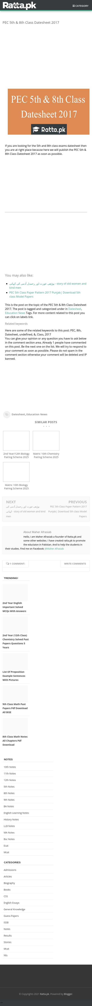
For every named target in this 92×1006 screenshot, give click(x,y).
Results (8, 937)
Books (7, 891)
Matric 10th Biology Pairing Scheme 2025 (16, 488)
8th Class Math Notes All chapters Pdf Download (15, 742)
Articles (8, 878)
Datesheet (74, 309)
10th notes (10, 768)
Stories (7, 943)
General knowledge (14, 910)
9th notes (9, 801)
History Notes (11, 821)
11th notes (10, 775)
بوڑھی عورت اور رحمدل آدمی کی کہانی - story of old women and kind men (25, 512)
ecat (6, 847)
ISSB (6, 924)
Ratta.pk (44, 995)
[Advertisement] (46, 50)
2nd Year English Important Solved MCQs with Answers (14, 608)
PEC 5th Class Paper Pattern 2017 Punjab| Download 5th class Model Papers (67, 512)
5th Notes (9, 788)
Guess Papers (11, 917)
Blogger (68, 995)
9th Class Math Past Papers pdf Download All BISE (15, 709)
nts (5, 956)
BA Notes (9, 807)
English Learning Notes (16, 814)
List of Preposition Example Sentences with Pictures (14, 677)
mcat (6, 853)
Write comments (75, 565)
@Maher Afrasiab (54, 550)
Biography (9, 884)
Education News (15, 313)
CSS (6, 897)
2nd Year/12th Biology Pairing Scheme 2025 (16, 456)
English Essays (11, 904)
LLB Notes (9, 827)
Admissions (10, 871)
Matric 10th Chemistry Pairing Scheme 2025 (46, 456)
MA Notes (9, 834)
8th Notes (9, 794)
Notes (7, 930)
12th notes (10, 781)
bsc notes (9, 840)
